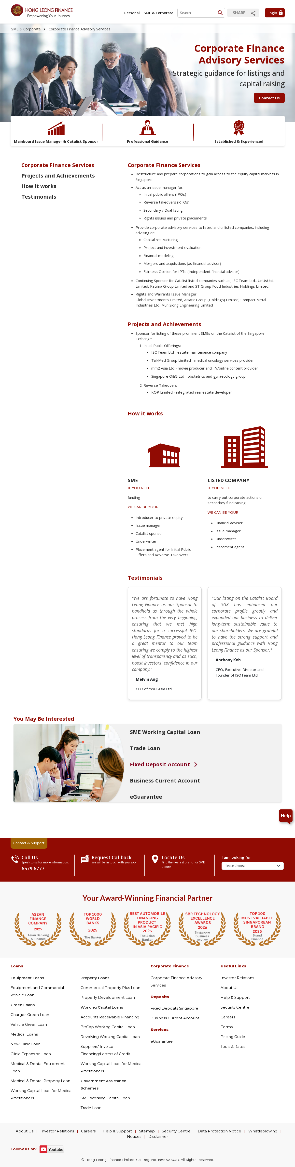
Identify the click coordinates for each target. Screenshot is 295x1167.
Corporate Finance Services (57, 164)
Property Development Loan (108, 997)
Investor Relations (237, 977)
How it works (38, 186)
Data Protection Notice (219, 1131)
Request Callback (112, 857)
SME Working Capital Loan (105, 1098)
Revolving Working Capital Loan (110, 1036)
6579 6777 (33, 868)
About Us (229, 987)
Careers (228, 1017)
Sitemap (147, 1131)
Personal (132, 12)
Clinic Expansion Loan (31, 1054)
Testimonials (38, 196)
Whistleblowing (262, 1131)
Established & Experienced (238, 131)
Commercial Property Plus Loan (110, 987)
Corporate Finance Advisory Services (80, 28)
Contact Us (269, 97)
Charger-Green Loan (30, 1014)
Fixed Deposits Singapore (174, 1008)
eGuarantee (162, 1041)
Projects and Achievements (58, 175)
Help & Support (235, 997)
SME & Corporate (158, 12)
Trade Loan (91, 1107)
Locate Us (173, 857)
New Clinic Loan (26, 1044)
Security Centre (235, 1007)
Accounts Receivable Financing (110, 1017)
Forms (227, 1027)
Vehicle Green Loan (29, 1024)
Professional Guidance (147, 131)
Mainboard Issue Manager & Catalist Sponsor (56, 131)
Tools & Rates (233, 1046)
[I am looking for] (253, 866)
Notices (134, 1136)
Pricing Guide (233, 1036)
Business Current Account (175, 1018)
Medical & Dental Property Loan (40, 1080)
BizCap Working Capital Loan (108, 1027)
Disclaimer (158, 1136)
